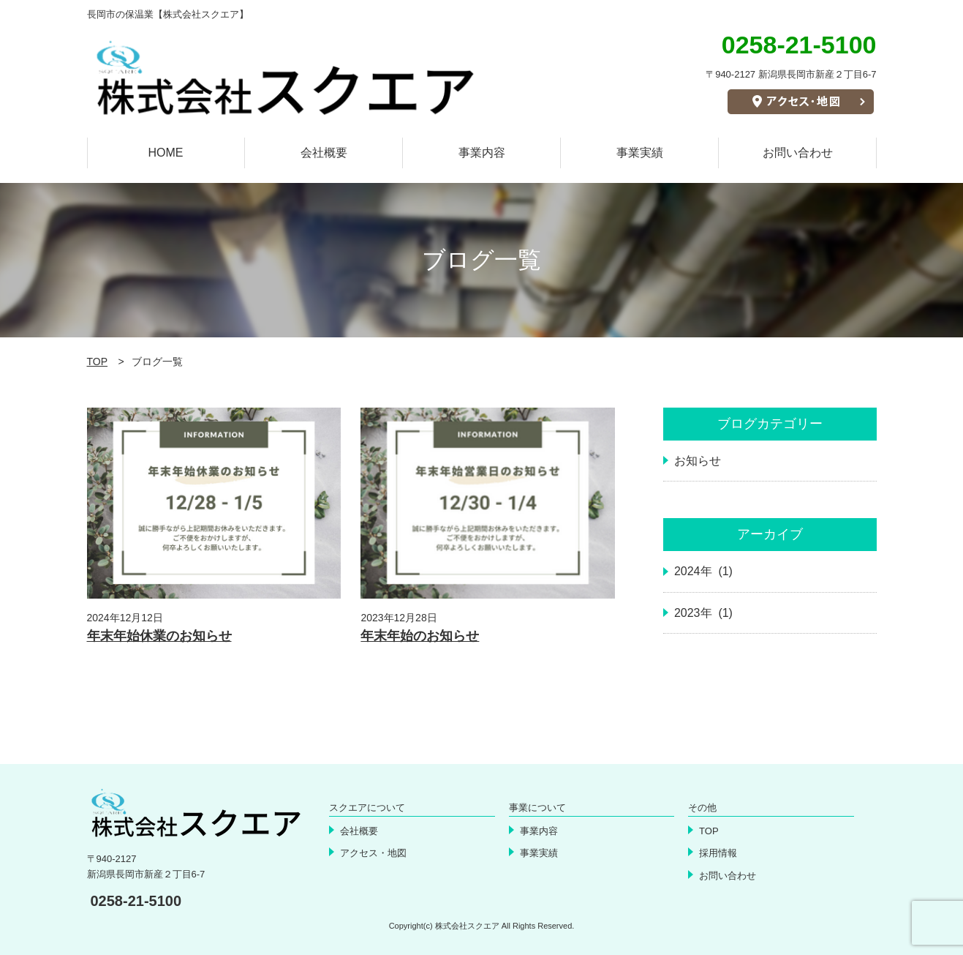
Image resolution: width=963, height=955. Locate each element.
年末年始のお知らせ (419, 636)
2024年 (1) (703, 571)
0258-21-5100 (136, 901)
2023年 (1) (703, 613)
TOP (97, 361)
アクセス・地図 (373, 852)
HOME (166, 152)
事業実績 (639, 152)
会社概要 (324, 152)
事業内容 (481, 152)
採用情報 (718, 852)
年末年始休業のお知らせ (159, 636)
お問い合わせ (798, 152)
